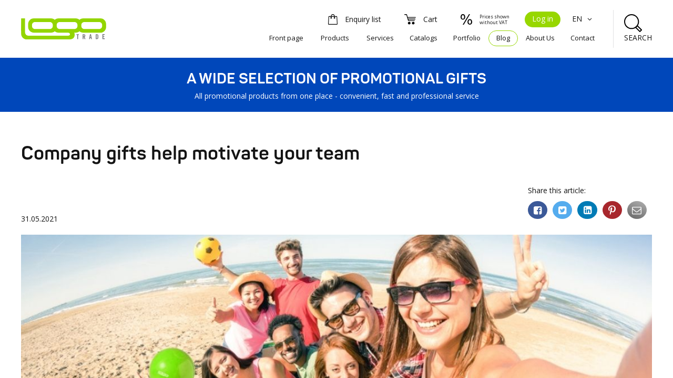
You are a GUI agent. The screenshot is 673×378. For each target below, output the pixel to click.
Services (380, 38)
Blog (503, 38)
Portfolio (467, 38)
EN (583, 19)
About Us (540, 38)
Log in (542, 19)
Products (335, 38)
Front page (286, 38)
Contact (582, 38)
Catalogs (423, 38)
